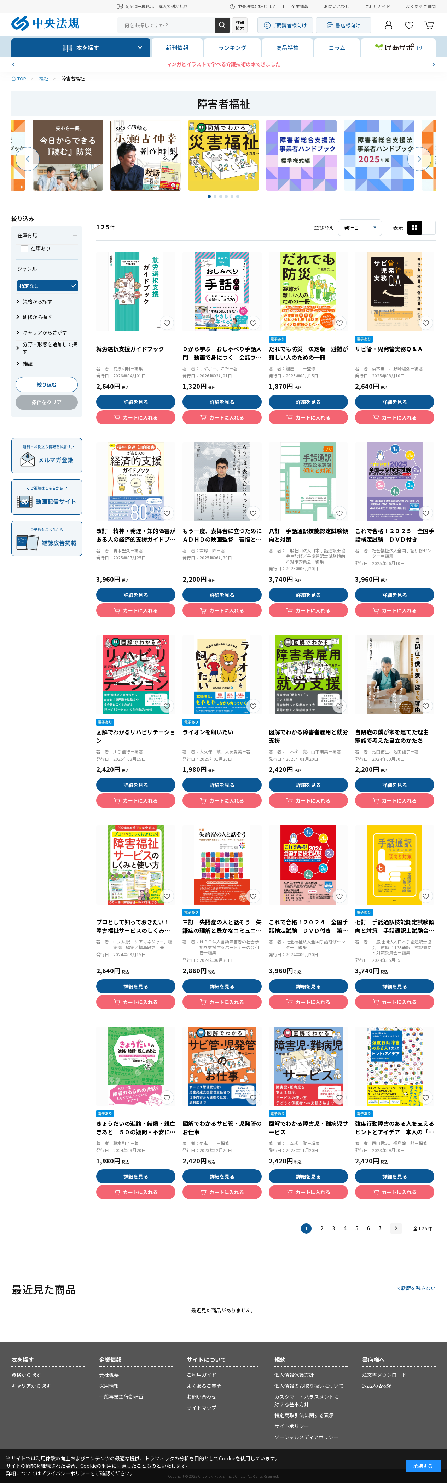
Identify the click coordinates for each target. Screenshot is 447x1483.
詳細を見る (135, 401)
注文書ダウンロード (384, 1374)
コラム (337, 47)
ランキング (232, 47)
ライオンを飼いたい (207, 732)
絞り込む (47, 384)
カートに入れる (140, 417)
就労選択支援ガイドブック (130, 348)
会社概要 (109, 1374)
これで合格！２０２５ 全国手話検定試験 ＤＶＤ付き (394, 534)
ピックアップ (429, 228)
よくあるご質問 (421, 6)
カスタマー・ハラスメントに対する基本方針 (306, 1400)
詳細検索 (240, 25)
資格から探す (26, 1374)
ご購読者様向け (289, 25)
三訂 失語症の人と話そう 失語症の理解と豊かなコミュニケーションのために (222, 930)
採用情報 (109, 1385)
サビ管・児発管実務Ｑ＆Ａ (389, 348)
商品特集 (287, 47)
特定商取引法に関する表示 (304, 1415)
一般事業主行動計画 (121, 1396)
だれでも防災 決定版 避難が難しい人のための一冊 (308, 352)
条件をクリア (47, 402)
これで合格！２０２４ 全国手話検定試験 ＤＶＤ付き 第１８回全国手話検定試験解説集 (308, 930)
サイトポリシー (291, 1426)
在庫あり (36, 248)
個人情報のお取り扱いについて (309, 1385)
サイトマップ (201, 1407)
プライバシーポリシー (65, 1473)
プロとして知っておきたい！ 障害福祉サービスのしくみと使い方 (135, 930)
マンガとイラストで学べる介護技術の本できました (223, 64)
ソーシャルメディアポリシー (306, 1437)
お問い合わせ (336, 6)
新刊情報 (177, 47)
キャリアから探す (31, 1385)
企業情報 (299, 6)
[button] (14, 64)
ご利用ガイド (377, 6)
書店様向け (348, 25)
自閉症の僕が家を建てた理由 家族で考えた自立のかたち (394, 736)
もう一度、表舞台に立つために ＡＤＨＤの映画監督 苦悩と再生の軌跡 (224, 539)
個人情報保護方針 (294, 1374)
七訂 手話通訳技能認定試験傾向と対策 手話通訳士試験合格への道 (394, 930)
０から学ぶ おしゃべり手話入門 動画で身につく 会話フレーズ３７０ (222, 357)
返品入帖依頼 (377, 1385)
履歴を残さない (418, 1287)
